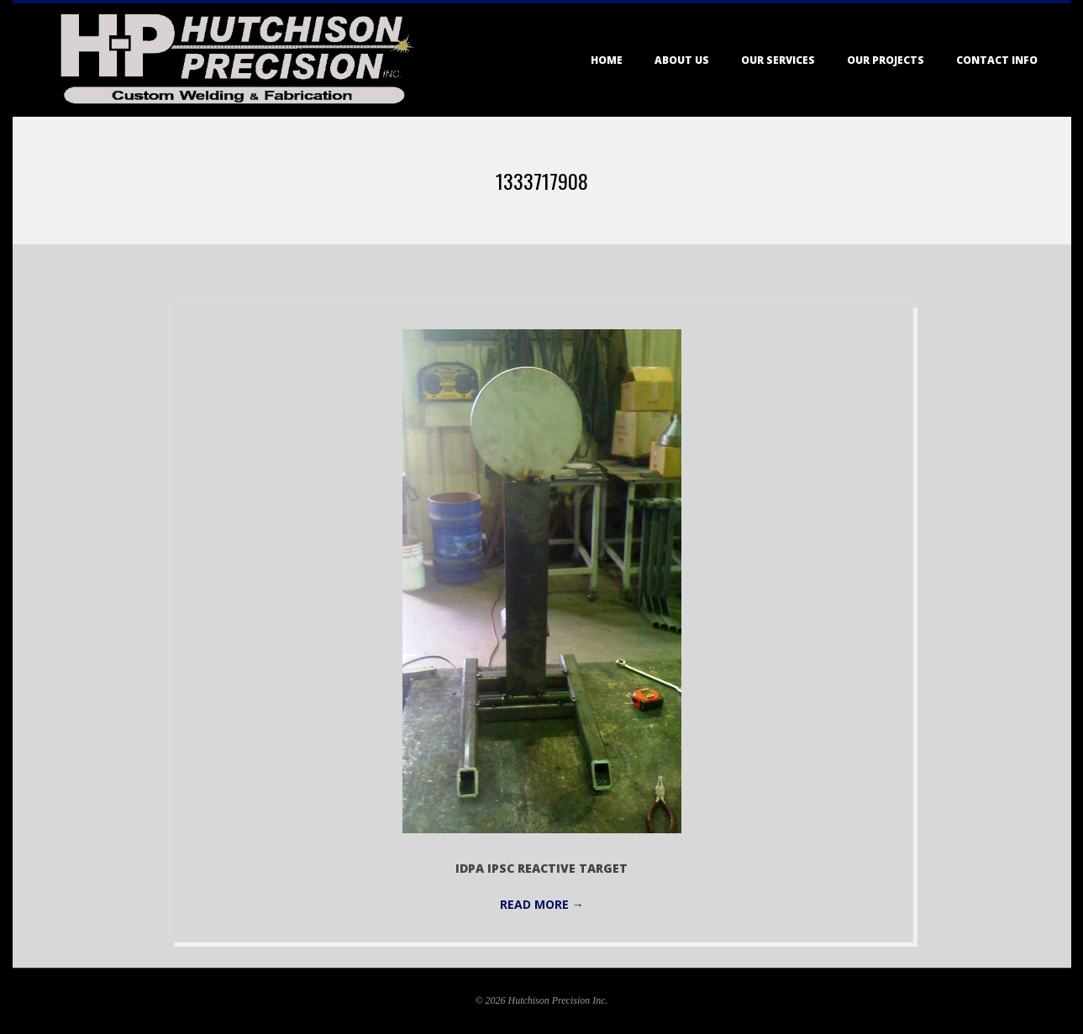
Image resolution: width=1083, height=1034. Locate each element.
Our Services (778, 60)
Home (607, 60)
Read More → (542, 904)
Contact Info (997, 60)
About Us (682, 60)
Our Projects (885, 60)
